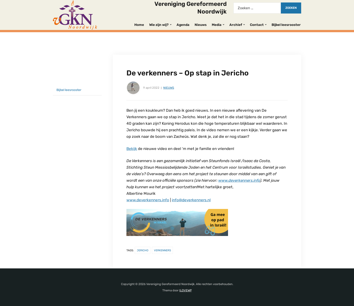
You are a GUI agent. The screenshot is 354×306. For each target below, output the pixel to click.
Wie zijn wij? (159, 25)
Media (216, 25)
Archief (235, 25)
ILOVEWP (185, 290)
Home (139, 25)
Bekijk (131, 148)
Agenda (183, 25)
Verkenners (162, 250)
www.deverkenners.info (239, 180)
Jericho (142, 250)
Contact (257, 25)
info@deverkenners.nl (191, 200)
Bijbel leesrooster (286, 25)
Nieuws (201, 25)
